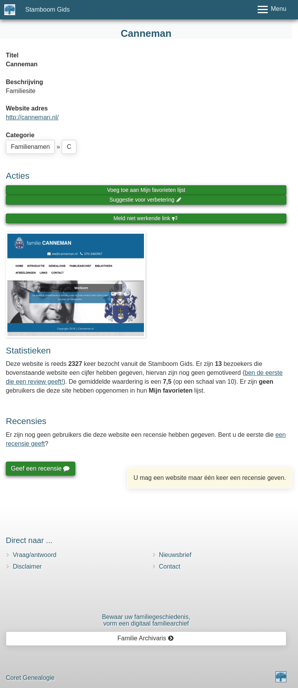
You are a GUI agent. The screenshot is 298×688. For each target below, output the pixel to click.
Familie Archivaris (146, 638)
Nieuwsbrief (175, 555)
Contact (169, 566)
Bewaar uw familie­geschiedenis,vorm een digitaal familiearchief (146, 620)
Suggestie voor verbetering (145, 200)
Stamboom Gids (47, 9)
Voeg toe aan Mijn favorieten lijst (146, 190)
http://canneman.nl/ (32, 117)
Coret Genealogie (30, 677)
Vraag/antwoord (34, 555)
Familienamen (30, 146)
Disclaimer (27, 566)
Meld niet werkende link (145, 218)
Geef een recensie (40, 468)
